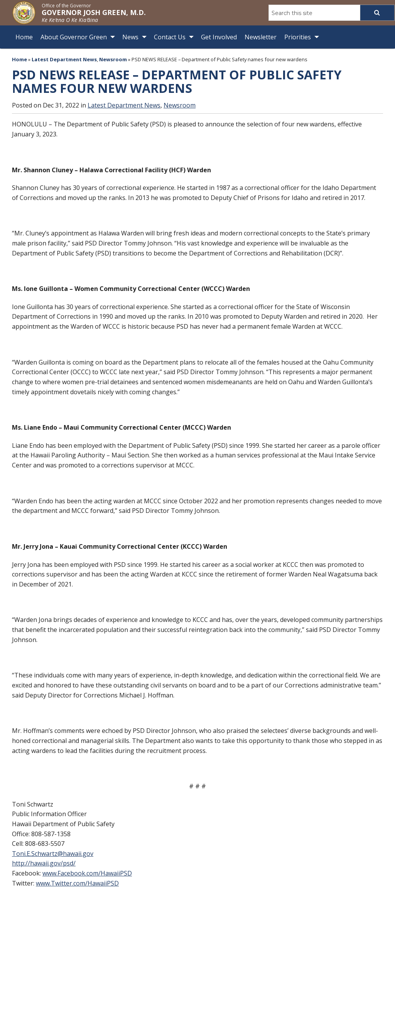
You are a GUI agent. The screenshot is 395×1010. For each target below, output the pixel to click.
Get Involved (219, 37)
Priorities (297, 37)
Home (24, 37)
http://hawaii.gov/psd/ (44, 863)
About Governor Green (74, 37)
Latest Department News (64, 59)
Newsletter (261, 37)
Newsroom (113, 59)
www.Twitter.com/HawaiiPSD (77, 883)
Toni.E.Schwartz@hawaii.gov (52, 853)
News (130, 37)
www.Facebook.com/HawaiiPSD (87, 873)
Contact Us (170, 37)
